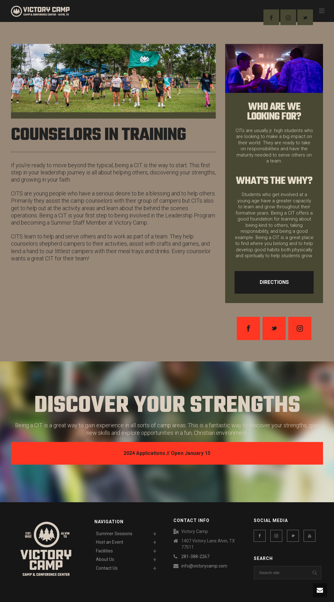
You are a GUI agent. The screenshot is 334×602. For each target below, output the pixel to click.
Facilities (104, 550)
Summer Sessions (114, 533)
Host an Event (109, 542)
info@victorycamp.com (204, 565)
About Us (105, 559)
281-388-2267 (195, 556)
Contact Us (107, 568)
